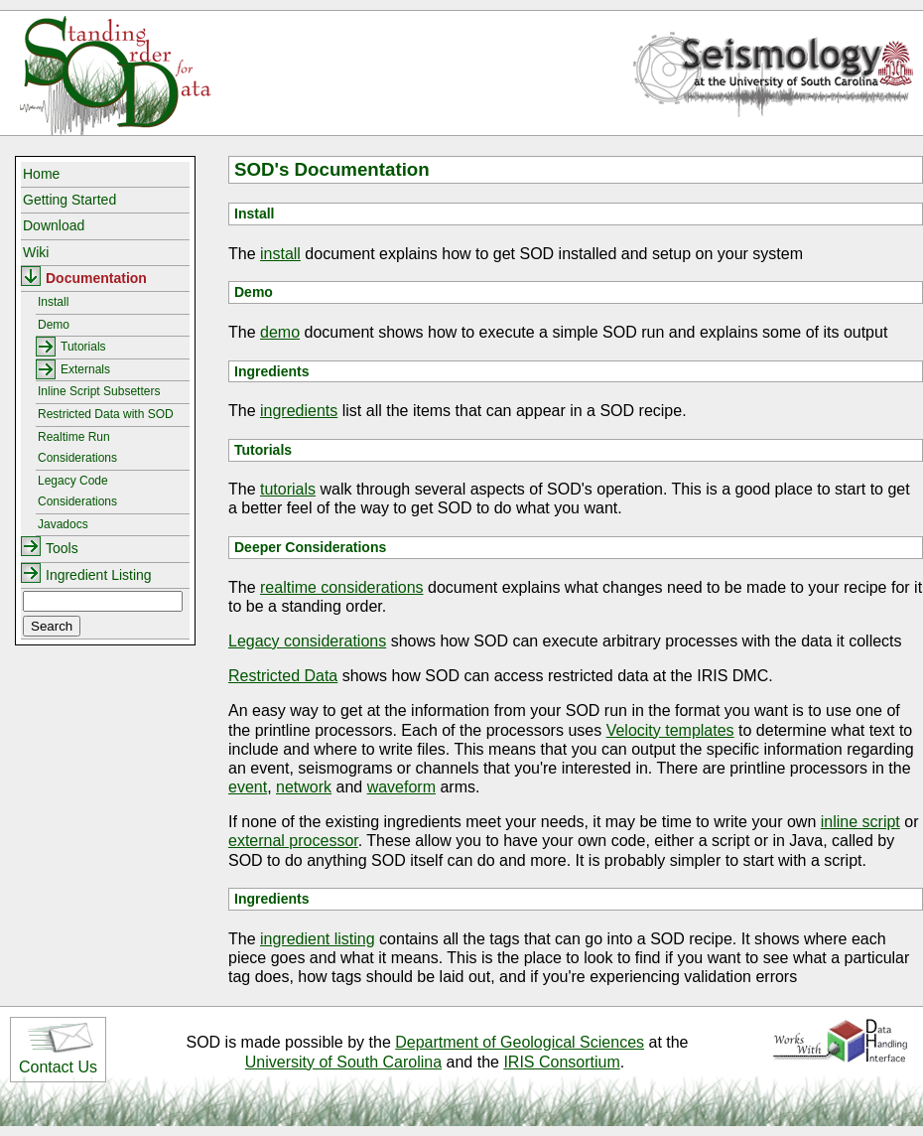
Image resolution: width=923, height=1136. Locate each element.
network (303, 787)
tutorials (288, 489)
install (280, 253)
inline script (860, 821)
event (247, 787)
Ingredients (271, 371)
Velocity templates (670, 730)
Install (254, 213)
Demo (253, 292)
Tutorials (263, 450)
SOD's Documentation (332, 169)
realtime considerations (342, 587)
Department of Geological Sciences (519, 1042)
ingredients (298, 410)
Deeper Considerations (310, 547)
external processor (293, 840)
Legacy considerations (307, 641)
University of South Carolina (343, 1062)
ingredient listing (317, 938)
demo (280, 332)
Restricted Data (282, 675)
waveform (401, 787)
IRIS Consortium (561, 1062)
